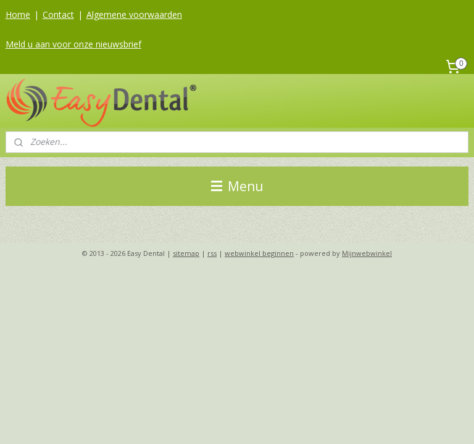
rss (212, 253)
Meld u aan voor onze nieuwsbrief (73, 44)
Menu (237, 186)
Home (18, 14)
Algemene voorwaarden (134, 14)
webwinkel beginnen (259, 253)
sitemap (186, 253)
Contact (58, 14)
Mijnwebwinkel (367, 253)
